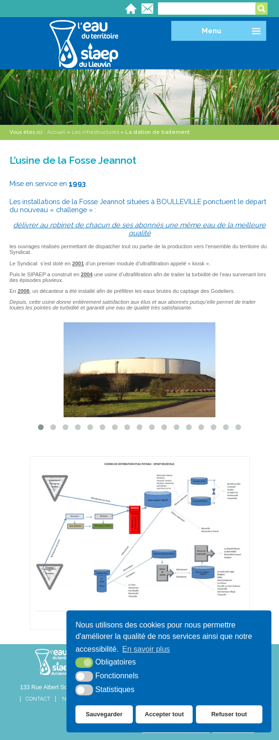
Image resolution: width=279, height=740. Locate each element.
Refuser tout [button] (229, 714)
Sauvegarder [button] (104, 714)
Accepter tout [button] (164, 714)
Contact (38, 699)
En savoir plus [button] (146, 649)
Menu (212, 31)
